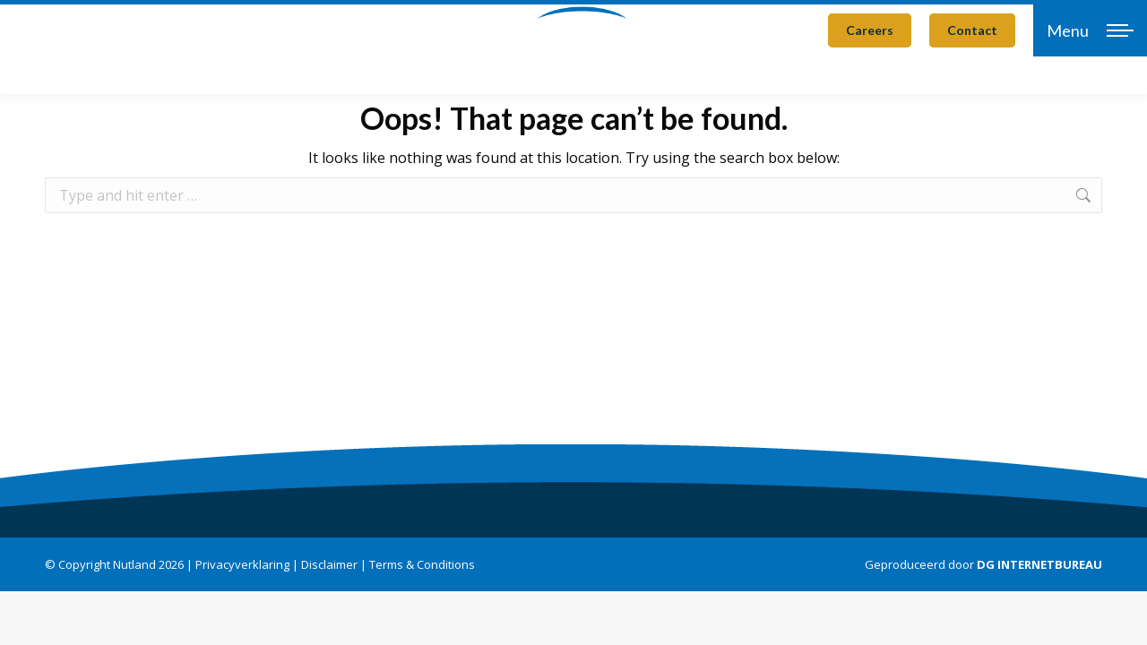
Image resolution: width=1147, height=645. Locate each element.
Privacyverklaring (242, 564)
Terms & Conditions (422, 564)
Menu (1068, 30)
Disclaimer (329, 564)
